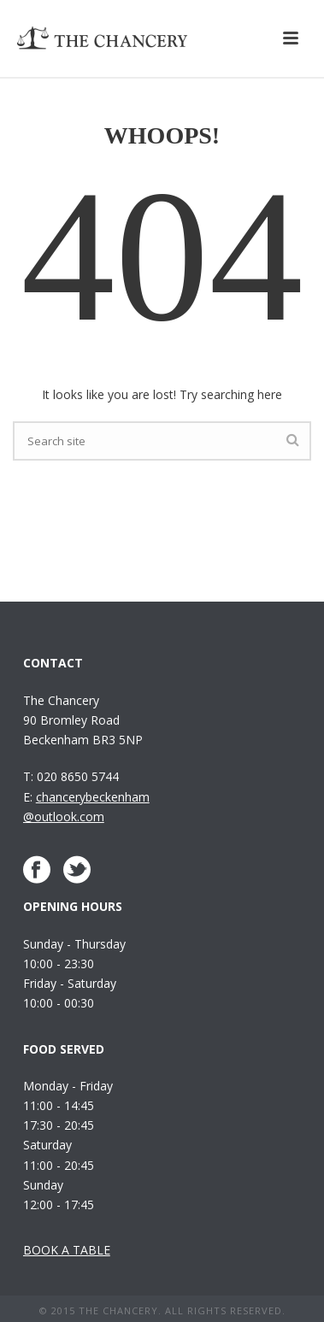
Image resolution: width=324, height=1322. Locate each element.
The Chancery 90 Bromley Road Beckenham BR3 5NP (83, 720)
